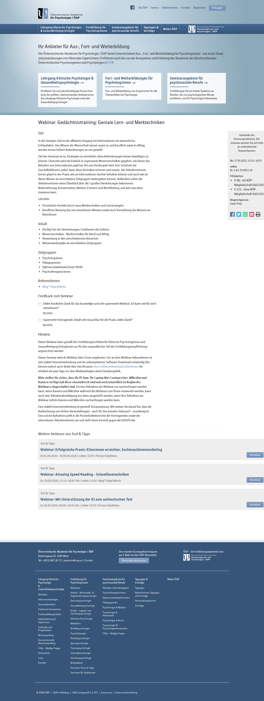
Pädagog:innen (110, 602)
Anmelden (255, 454)
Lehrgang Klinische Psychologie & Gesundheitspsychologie (61, 29)
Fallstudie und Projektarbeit (45, 629)
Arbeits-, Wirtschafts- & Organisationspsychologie (83, 594)
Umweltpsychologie (80, 652)
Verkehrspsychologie (80, 657)
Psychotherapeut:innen (114, 592)
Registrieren (199, 7)
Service (155, 7)
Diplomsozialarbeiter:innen (116, 597)
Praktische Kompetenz (49, 609)
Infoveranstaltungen (48, 599)
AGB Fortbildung (61, 692)
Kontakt (185, 7)
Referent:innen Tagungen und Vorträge (147, 594)
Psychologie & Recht (113, 620)
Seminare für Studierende (82, 672)
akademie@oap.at (73, 560)
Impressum (106, 692)
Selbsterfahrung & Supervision (47, 620)
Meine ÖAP (170, 29)
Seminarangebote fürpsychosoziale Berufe (125, 29)
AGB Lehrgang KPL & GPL (85, 692)
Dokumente (44, 652)
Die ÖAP (142, 7)
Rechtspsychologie (79, 638)
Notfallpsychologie (79, 628)
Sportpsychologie (79, 643)
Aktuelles (42, 594)
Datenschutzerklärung (126, 692)
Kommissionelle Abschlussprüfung (46, 641)
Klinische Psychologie (81, 618)
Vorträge (139, 605)
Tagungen (139, 587)
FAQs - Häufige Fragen (49, 648)
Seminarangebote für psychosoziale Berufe (186, 80)
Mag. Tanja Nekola (54, 286)
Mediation (75, 623)
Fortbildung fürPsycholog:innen (96, 29)
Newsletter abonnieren (134, 560)
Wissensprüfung (46, 635)
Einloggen (217, 7)
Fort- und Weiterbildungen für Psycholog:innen (129, 80)
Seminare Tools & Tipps (82, 667)
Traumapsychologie (80, 647)
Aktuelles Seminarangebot (116, 587)
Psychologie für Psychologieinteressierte (115, 627)
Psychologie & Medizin (114, 607)
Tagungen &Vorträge (151, 29)
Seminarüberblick (47, 604)
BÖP (109, 63)
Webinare (75, 587)
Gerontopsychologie (80, 600)
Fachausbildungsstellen (49, 614)
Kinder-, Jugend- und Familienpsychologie (80, 612)
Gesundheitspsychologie (82, 605)
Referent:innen (170, 7)
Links (40, 657)
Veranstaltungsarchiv (145, 600)
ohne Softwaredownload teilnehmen (115, 366)
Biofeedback (76, 662)
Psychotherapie (78, 633)
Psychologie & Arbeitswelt (110, 614)
